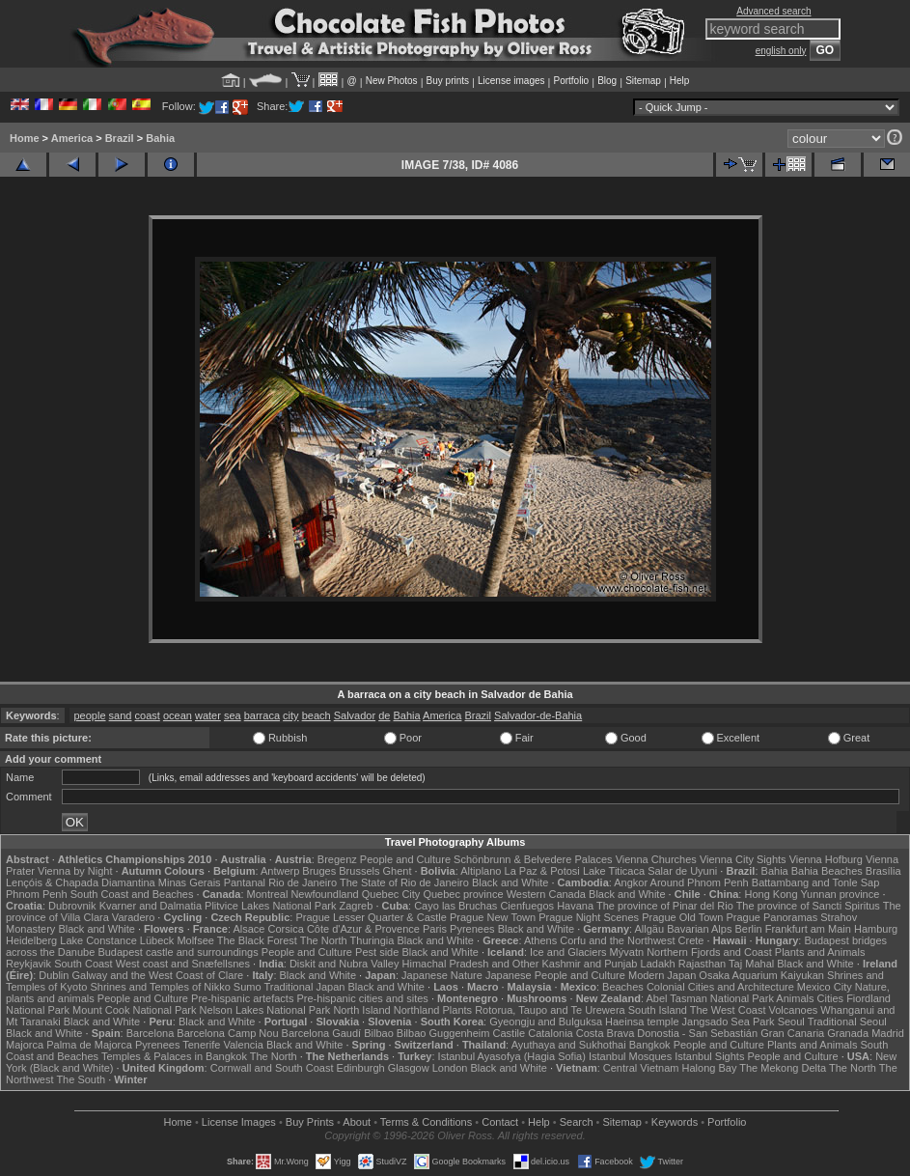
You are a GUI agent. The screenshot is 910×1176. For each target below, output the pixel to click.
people (90, 715)
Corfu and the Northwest (617, 940)
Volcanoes (793, 1010)
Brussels (359, 871)
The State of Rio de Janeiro (404, 882)
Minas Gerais (189, 882)
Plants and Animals (820, 952)
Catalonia (550, 1033)
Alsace (248, 929)
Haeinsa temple (641, 1021)
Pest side (377, 952)
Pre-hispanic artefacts (242, 998)
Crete (691, 940)
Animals (794, 998)
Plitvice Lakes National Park (270, 905)
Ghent (397, 871)
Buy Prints (310, 1122)
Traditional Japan (304, 987)
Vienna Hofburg (826, 859)
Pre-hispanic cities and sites (362, 998)
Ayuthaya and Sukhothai (568, 1044)
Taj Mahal (751, 963)
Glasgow (408, 1068)
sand (120, 715)
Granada (848, 1033)
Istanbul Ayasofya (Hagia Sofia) (512, 1056)
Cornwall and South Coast (272, 1068)
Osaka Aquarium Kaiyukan (761, 975)
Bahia (160, 138)
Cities (830, 998)
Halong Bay (709, 1068)
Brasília (883, 871)
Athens (540, 940)
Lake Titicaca (614, 871)
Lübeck (157, 940)
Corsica (286, 929)
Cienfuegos (527, 905)
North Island (361, 1010)
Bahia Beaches (827, 871)
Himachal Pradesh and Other (470, 963)
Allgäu (650, 929)
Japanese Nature (442, 975)
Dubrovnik (72, 905)
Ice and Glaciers (568, 952)
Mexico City (824, 987)
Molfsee (195, 940)
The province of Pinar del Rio (664, 905)
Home (25, 138)
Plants (458, 1010)
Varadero (133, 917)
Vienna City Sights (743, 859)
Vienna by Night (75, 871)
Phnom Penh (37, 894)
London (450, 1068)
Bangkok (650, 1044)
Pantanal (244, 882)
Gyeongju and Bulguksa (545, 1021)
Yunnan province (839, 894)
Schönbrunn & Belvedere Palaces (533, 859)
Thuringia (372, 940)
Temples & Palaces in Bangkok (174, 1056)
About (357, 1122)
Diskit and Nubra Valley (345, 963)
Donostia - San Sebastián (697, 1033)
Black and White (510, 882)
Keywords (674, 1122)
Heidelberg (31, 940)
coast (147, 715)
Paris (435, 929)
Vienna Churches (656, 859)
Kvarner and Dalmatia (150, 905)
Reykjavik (28, 963)
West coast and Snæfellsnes (183, 963)
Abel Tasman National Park (709, 998)
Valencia (242, 1044)
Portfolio (571, 80)
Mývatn (627, 952)
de (384, 715)
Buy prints (448, 80)
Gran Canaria (792, 1033)
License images (511, 80)
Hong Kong (770, 894)
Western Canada (546, 894)
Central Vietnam (641, 1068)
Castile (509, 1033)
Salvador (354, 715)
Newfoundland (324, 894)
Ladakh (658, 963)
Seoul (791, 1021)
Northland (417, 1010)
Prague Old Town (682, 917)
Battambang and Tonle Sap (816, 882)
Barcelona (150, 1033)
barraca (262, 715)
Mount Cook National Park (134, 1010)
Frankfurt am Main (808, 929)
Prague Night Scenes (588, 917)
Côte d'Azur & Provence (363, 929)
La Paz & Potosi (542, 871)
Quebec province (463, 894)
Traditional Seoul (847, 1021)
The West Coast (728, 1010)
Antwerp (280, 871)
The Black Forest (257, 940)
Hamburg (875, 929)
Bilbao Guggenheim (443, 1033)
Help (680, 80)
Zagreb (355, 905)
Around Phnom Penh (699, 882)
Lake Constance (98, 940)
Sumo (248, 987)
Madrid (887, 1033)
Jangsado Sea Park (728, 1021)
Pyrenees (472, 929)
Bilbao (379, 1033)
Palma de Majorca (89, 1044)
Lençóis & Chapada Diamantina (80, 882)
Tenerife (201, 1044)
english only (781, 50)
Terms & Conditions (426, 1122)
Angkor (631, 882)
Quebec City (391, 894)
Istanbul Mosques (630, 1056)
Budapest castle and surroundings (177, 952)
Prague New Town (493, 917)
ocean (177, 715)
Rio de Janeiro (302, 882)
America (72, 138)
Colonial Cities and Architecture (720, 987)
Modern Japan (662, 975)
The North (323, 940)
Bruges (319, 871)
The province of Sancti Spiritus (808, 905)
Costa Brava (605, 1033)
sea (232, 715)
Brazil (119, 138)
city (291, 715)
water (208, 715)
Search (576, 1122)
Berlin (748, 929)
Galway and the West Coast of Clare (158, 975)
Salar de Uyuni (682, 871)
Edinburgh (361, 1068)
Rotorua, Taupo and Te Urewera (550, 1010)
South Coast (83, 963)
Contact (500, 1122)
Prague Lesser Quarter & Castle (371, 917)
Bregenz (337, 859)
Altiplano (480, 871)
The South (80, 1079)
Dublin (54, 975)
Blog (607, 80)
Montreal (268, 894)
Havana (575, 905)
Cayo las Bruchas (455, 905)
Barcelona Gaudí (322, 1033)
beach (316, 715)
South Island (657, 1010)
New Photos (392, 80)
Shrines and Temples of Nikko (160, 987)
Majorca (24, 1044)
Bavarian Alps (699, 929)
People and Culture (405, 859)
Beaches (623, 987)
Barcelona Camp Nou (227, 1033)
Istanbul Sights (709, 1056)
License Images (239, 1122)
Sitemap (643, 80)
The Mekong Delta (782, 1068)
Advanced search (773, 11)
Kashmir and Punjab (589, 963)
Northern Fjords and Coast (709, 952)
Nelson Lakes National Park (265, 1010)
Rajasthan (702, 963)
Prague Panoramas (771, 917)
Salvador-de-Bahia (538, 715)
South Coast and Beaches (132, 894)
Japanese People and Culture (555, 975)
